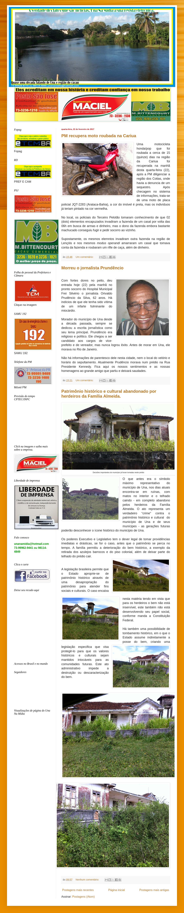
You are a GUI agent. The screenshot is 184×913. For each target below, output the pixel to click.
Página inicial (116, 890)
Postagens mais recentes (78, 890)
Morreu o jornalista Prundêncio (92, 267)
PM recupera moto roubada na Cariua (98, 135)
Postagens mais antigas (154, 890)
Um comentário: (85, 257)
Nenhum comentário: (88, 879)
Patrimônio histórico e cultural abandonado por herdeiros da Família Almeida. (108, 393)
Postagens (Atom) (83, 896)
